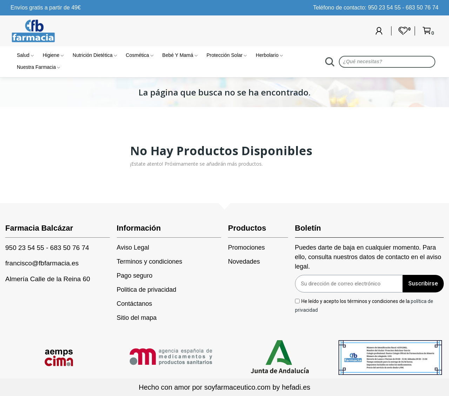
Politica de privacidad (146, 289)
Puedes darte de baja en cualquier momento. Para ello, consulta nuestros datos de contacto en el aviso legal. (368, 257)
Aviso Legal (133, 247)
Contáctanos (134, 303)
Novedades (244, 261)
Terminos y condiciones (149, 261)
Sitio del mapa (137, 317)
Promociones (246, 247)
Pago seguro (135, 275)
